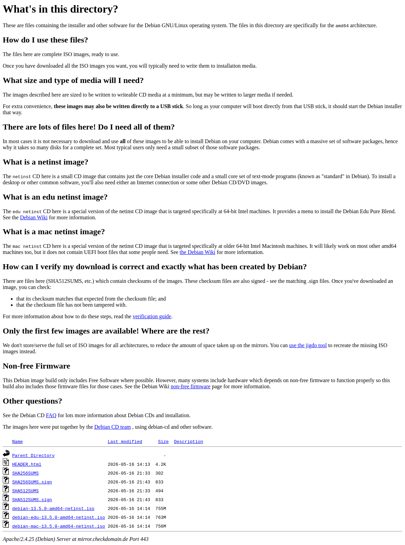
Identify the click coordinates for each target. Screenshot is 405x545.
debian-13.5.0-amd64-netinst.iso (53, 508)
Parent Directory (33, 455)
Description (188, 441)
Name (17, 441)
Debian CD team (112, 427)
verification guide (152, 316)
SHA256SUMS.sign (32, 482)
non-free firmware (190, 386)
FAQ (51, 415)
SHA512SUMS (25, 491)
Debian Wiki (34, 217)
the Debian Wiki (197, 252)
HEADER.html (26, 464)
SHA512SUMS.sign (32, 499)
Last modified (125, 441)
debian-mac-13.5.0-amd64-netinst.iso (58, 526)
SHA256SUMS (25, 473)
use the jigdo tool (308, 345)
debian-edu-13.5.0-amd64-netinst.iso (58, 517)
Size (163, 441)
